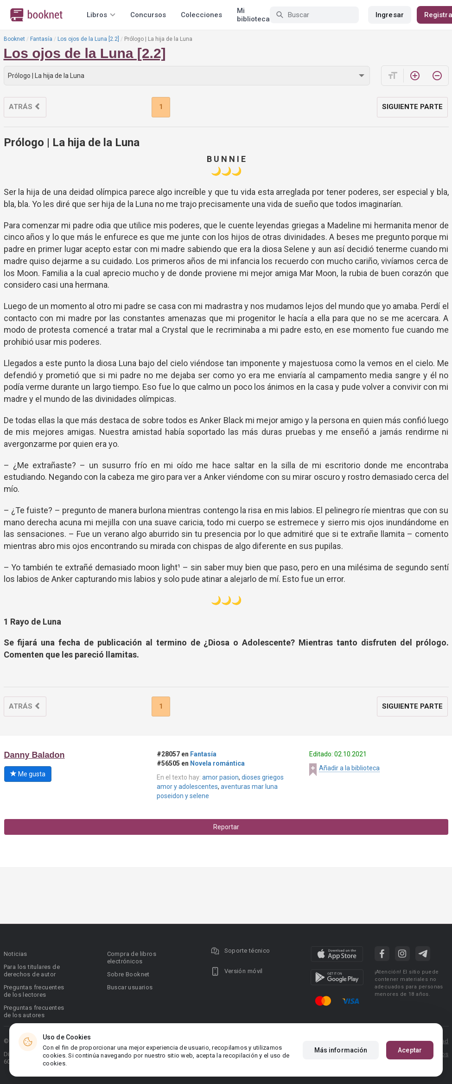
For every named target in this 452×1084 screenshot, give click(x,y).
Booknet (14, 39)
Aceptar (410, 1050)
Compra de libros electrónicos (131, 957)
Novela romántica (217, 763)
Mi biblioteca (253, 14)
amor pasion (220, 777)
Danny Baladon (34, 755)
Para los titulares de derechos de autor (32, 970)
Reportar (226, 827)
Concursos (148, 15)
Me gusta (27, 774)
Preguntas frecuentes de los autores (34, 1011)
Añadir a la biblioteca (349, 768)
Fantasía (41, 39)
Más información (341, 1050)
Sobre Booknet (128, 974)
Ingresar (390, 15)
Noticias (15, 953)
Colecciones (201, 15)
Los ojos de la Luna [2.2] (88, 39)
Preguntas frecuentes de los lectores (34, 991)
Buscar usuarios (130, 987)
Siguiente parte (412, 107)
